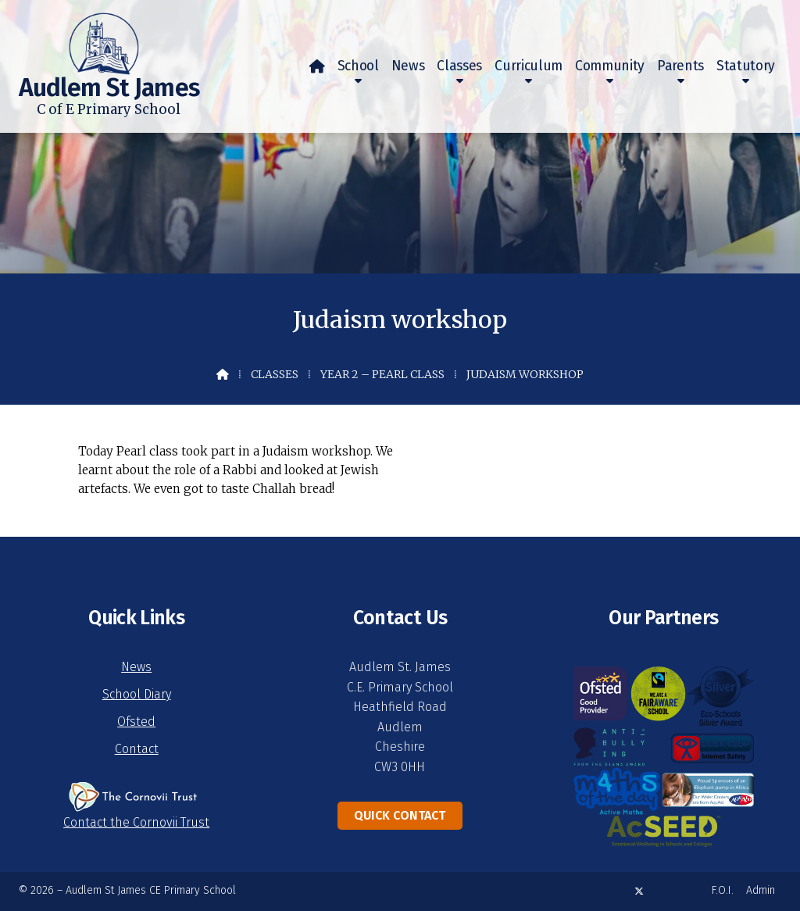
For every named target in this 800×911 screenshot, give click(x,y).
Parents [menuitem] (680, 66)
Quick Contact (399, 815)
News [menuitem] (408, 66)
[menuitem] (317, 66)
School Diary (136, 694)
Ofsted (136, 721)
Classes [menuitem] (459, 66)
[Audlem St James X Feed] (639, 891)
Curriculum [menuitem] (528, 66)
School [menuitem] (358, 66)
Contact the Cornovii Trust (136, 822)
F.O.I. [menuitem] (723, 890)
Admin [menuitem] (760, 890)
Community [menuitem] (610, 66)
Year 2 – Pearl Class (382, 374)
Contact (137, 748)
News (136, 666)
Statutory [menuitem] (745, 66)
